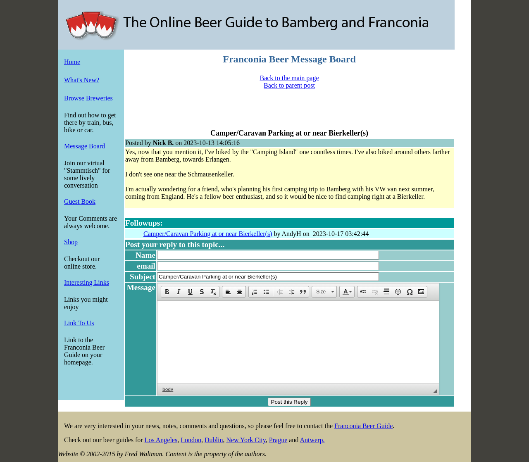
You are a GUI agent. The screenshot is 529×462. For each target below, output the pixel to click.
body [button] (167, 389)
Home (72, 61)
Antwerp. (312, 439)
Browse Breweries (88, 98)
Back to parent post (289, 85)
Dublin (214, 439)
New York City (245, 439)
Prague (278, 439)
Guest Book (79, 201)
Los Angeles (161, 439)
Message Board (84, 146)
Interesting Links (86, 282)
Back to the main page (289, 77)
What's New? (81, 79)
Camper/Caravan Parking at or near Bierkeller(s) (207, 233)
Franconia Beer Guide (363, 425)
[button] (167, 291)
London (191, 439)
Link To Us (79, 322)
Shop (71, 241)
